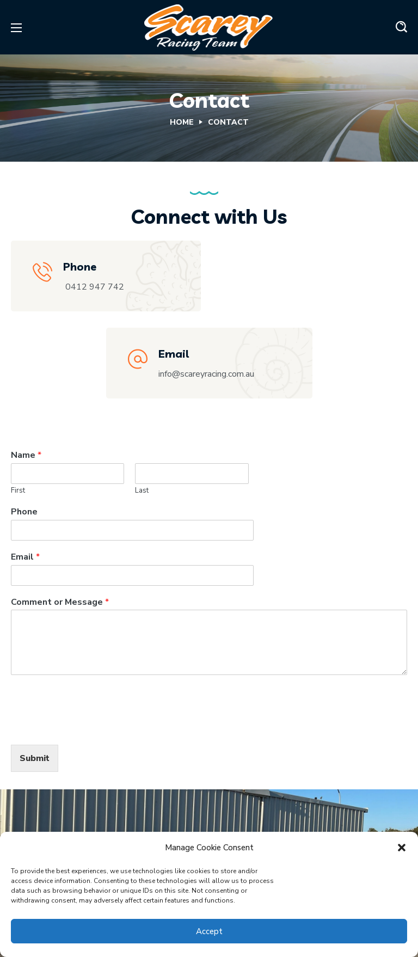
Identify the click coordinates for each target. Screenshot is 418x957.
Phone (24, 512)
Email (25, 557)
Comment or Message (60, 602)
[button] (401, 847)
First (18, 490)
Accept (209, 931)
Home (182, 122)
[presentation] (93, 727)
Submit (35, 758)
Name (26, 455)
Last (142, 490)
